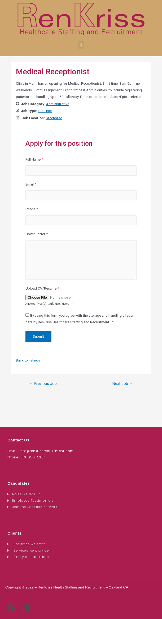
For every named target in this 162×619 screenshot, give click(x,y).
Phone (31, 209)
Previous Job (43, 383)
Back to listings (28, 360)
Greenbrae (54, 118)
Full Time (45, 111)
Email (30, 184)
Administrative (57, 104)
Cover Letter (36, 234)
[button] (81, 45)
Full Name (34, 159)
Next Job (122, 383)
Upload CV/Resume (42, 288)
